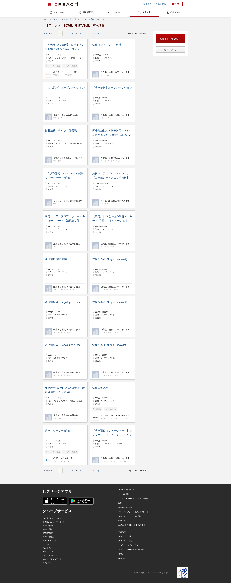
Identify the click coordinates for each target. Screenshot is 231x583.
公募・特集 (175, 12)
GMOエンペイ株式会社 (64, 458)
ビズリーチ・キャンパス (52, 541)
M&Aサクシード (49, 548)
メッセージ (117, 12)
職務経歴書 (88, 12)
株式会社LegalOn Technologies (115, 415)
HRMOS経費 (48, 533)
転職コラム (122, 521)
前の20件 (49, 34)
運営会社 (122, 554)
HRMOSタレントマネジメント (55, 522)
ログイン (176, 4)
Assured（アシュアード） (53, 559)
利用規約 (122, 532)
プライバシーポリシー (127, 536)
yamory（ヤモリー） (51, 555)
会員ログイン (170, 49)
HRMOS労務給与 (49, 537)
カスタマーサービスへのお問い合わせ (133, 499)
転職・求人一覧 (70, 19)
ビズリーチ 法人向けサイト (129, 545)
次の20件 (96, 34)
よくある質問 (123, 494)
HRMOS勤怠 (48, 529)
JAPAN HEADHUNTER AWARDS (131, 525)
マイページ (59, 12)
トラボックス (48, 552)
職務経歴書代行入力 (126, 507)
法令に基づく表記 (125, 541)
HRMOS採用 (48, 526)
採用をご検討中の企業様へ (155, 4)
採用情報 (122, 558)
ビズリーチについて (126, 490)
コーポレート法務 (87, 19)
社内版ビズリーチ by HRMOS (54, 518)
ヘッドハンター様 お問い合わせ (131, 550)
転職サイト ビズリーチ (52, 19)
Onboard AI (47, 544)
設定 (120, 503)
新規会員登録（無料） (171, 39)
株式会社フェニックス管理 (65, 72)
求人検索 (146, 12)
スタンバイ (47, 563)
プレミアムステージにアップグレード (133, 512)
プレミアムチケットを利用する (130, 516)
